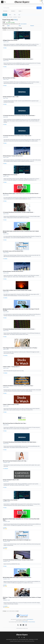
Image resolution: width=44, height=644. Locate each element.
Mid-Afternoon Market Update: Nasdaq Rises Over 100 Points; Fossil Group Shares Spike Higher (21, 519)
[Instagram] (26, 625)
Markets (5, 14)
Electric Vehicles (7, 607)
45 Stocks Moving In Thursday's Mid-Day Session (13, 271)
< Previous (4, 29)
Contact (22, 641)
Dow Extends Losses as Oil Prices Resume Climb (13, 251)
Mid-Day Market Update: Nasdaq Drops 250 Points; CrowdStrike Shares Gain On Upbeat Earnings (21, 232)
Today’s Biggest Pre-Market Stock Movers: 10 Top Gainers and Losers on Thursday (20, 347)
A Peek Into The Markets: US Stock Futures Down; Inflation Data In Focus (18, 385)
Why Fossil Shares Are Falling (9, 77)
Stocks (10, 14)
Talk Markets (5, 258)
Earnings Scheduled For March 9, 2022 (11, 479)
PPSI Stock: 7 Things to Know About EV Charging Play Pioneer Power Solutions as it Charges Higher (22, 598)
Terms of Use (27, 641)
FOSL (15, 19)
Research (32, 25)
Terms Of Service (32, 621)
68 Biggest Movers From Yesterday (10, 40)
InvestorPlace (5, 355)
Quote (8, 25)
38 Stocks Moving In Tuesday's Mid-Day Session (13, 155)
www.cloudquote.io (30, 619)
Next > (17, 29)
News (20, 25)
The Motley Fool (6, 468)
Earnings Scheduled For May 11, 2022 (10, 96)
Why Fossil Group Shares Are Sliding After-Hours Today (14, 423)
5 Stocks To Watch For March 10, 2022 (11, 404)
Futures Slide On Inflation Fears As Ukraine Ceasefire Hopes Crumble (17, 290)
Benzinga (5, 66)
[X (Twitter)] (18, 625)
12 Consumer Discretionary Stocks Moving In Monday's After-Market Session (19, 115)
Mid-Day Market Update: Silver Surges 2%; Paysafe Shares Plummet (17, 577)
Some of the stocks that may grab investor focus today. (14, 370)
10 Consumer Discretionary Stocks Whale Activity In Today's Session (17, 135)
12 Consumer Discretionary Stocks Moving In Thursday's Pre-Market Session (18, 329)
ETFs (14, 14)
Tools (19, 14)
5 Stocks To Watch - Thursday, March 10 (11, 366)
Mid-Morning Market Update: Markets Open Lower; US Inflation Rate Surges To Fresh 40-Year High (21, 309)
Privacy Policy (25, 621)
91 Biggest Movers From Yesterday (10, 500)
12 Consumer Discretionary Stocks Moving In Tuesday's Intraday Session (18, 59)
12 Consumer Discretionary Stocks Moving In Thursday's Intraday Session (18, 212)
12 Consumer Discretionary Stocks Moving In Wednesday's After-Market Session (19, 442)
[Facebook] (20, 625)
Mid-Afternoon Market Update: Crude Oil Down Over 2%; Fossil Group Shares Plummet (20, 193)
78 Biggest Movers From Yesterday (10, 174)
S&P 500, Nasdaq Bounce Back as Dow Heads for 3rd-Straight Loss (16, 539)
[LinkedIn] (23, 625)
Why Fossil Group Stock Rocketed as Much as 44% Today (14, 461)
